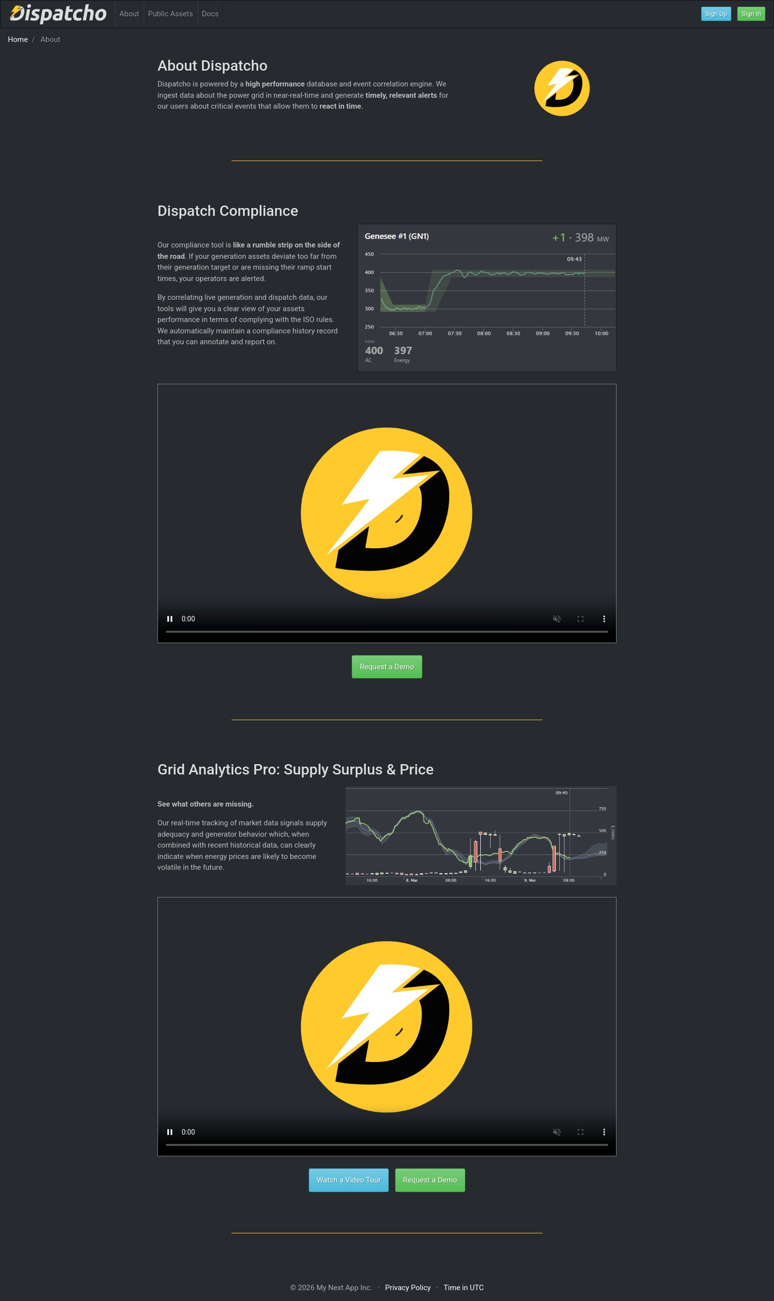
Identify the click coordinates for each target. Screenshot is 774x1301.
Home (18, 39)
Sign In (751, 13)
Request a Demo (387, 666)
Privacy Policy (407, 1287)
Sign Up (716, 13)
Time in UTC (464, 1287)
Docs (210, 13)
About (129, 13)
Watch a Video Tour (349, 1180)
